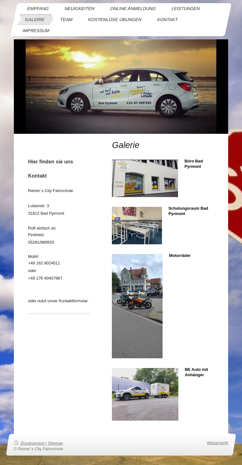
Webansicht (217, 442)
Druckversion (30, 443)
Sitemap (55, 443)
